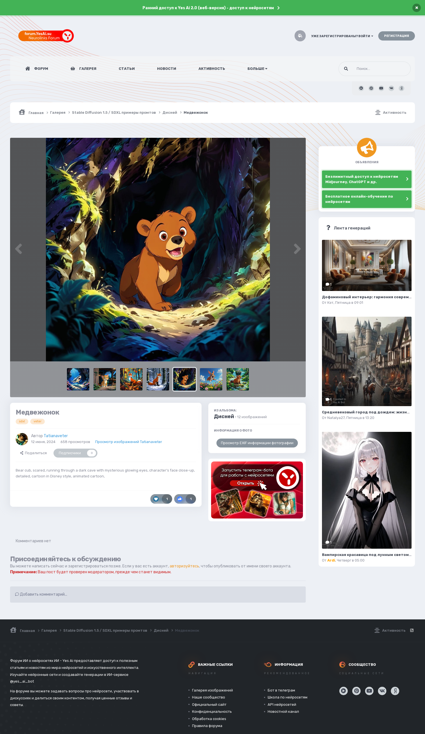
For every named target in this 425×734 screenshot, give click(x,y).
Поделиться (33, 453)
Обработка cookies (209, 719)
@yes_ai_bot (22, 681)
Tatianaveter (56, 436)
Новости (166, 69)
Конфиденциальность (212, 711)
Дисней (224, 416)
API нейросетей (282, 704)
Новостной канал (283, 711)
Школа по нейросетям (287, 697)
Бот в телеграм (281, 690)
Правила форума (207, 726)
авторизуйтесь (184, 566)
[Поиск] (364, 68)
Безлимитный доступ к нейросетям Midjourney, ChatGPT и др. (361, 179)
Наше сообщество (208, 697)
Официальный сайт (209, 704)
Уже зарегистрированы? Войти (342, 36)
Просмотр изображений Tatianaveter (128, 442)
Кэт (330, 302)
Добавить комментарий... (41, 594)
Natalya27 (336, 418)
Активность (212, 69)
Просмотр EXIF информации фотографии (257, 443)
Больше (257, 69)
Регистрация (396, 36)
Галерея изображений (212, 690)
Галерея (87, 69)
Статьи (127, 69)
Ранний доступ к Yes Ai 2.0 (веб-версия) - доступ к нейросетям (208, 8)
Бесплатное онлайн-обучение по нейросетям (359, 199)
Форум (40, 69)
